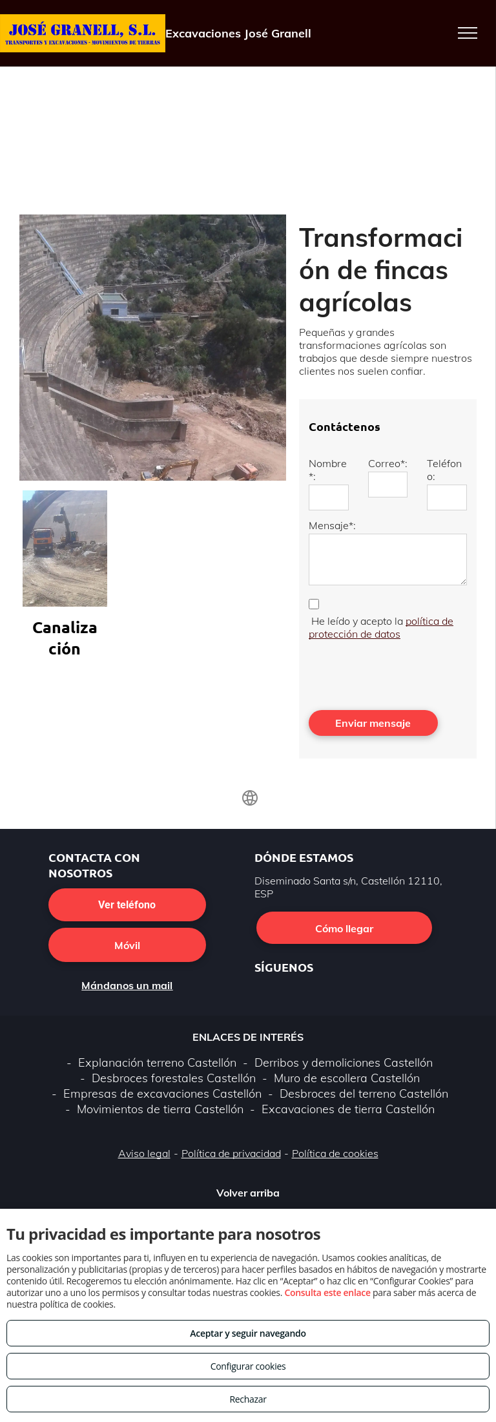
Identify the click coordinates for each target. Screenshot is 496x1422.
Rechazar (247, 1399)
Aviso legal (144, 1153)
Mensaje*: (332, 525)
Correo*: (388, 463)
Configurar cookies (248, 1366)
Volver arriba (248, 1192)
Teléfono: (444, 470)
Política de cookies (335, 1153)
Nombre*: (328, 470)
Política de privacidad (231, 1153)
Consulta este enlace (327, 1292)
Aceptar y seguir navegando (247, 1333)
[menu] (467, 33)
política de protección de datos (381, 627)
